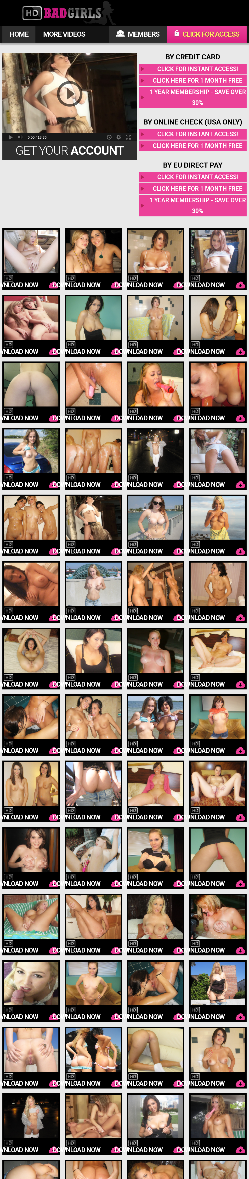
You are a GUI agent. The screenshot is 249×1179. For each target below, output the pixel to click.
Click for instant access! (197, 69)
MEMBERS (137, 34)
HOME (19, 34)
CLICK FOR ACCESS (206, 34)
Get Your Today (69, 152)
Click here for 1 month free (198, 80)
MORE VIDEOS (64, 34)
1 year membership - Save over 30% (197, 97)
